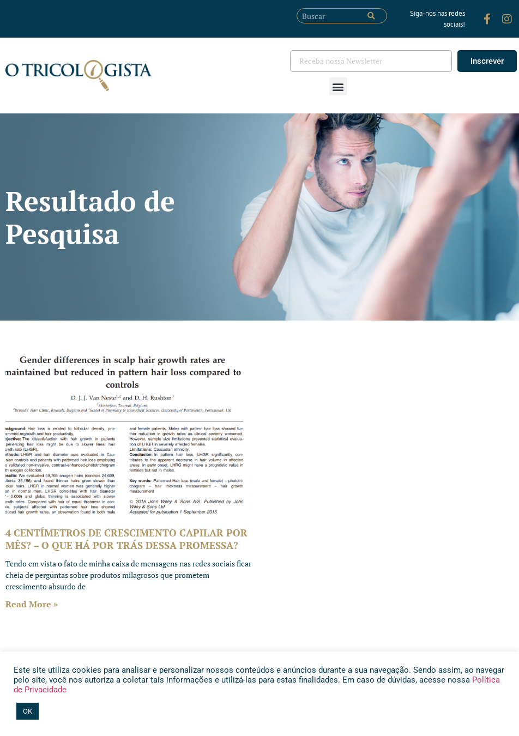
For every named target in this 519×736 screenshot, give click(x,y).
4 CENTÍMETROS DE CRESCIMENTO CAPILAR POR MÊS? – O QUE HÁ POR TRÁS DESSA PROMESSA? (126, 539)
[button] (338, 86)
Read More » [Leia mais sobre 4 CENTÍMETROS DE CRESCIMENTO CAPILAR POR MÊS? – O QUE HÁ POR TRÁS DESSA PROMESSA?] (31, 604)
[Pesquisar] (371, 16)
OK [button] (27, 711)
